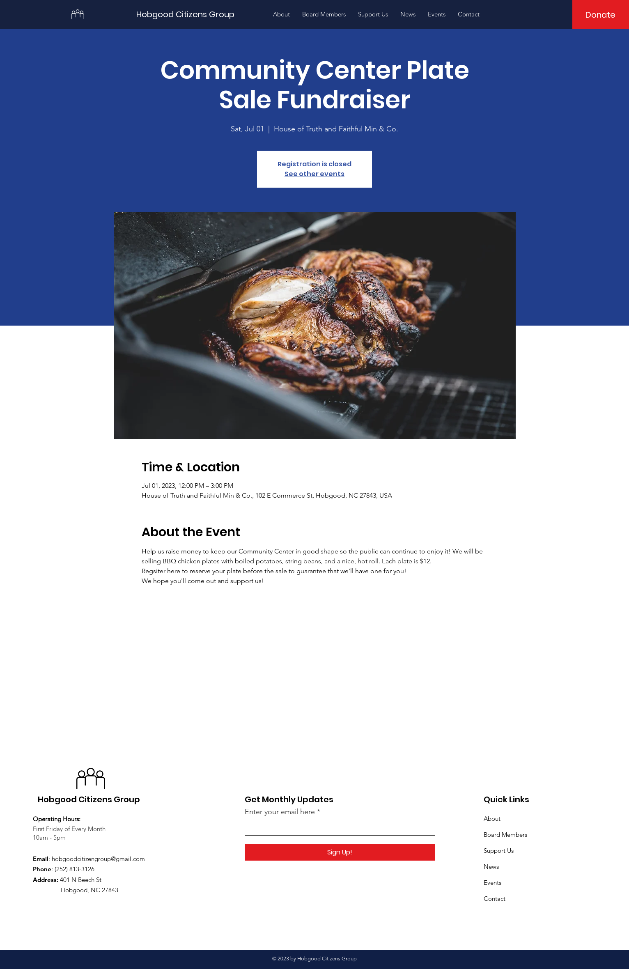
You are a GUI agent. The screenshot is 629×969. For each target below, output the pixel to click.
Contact (494, 898)
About (492, 818)
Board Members (505, 834)
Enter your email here (280, 811)
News (491, 866)
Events (492, 882)
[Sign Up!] (340, 852)
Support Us (499, 850)
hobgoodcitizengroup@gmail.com (98, 859)
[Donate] (600, 15)
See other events (314, 174)
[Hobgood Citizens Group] (190, 14)
